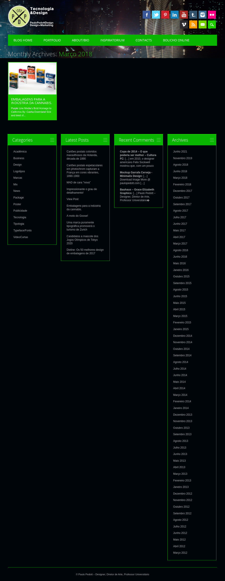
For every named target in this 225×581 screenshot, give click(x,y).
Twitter (156, 15)
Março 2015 (180, 315)
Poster (17, 204)
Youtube (184, 15)
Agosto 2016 (180, 250)
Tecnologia (19, 217)
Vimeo (184, 24)
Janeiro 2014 (181, 407)
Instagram (203, 15)
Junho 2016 (180, 256)
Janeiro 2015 (181, 329)
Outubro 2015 (181, 276)
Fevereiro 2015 (182, 322)
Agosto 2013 (180, 440)
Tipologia (18, 223)
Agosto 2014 (180, 361)
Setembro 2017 (182, 204)
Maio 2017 (179, 230)
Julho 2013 (179, 447)
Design (17, 164)
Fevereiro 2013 (182, 480)
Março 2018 (180, 177)
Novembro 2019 (182, 158)
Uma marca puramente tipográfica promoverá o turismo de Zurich (81, 226)
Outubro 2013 (181, 427)
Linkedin (175, 15)
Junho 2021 (180, 151)
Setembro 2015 (182, 282)
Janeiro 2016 (181, 269)
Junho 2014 (180, 375)
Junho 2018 (180, 171)
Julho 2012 (179, 526)
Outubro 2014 (181, 348)
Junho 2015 (180, 296)
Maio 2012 (179, 539)
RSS (193, 24)
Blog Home (23, 40)
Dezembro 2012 (182, 493)
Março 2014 (180, 394)
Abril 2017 (179, 236)
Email (203, 24)
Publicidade (20, 210)
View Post (72, 198)
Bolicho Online (176, 40)
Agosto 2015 (180, 289)
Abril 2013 (179, 467)
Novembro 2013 (182, 421)
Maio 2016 (179, 263)
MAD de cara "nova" (79, 182)
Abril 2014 (179, 388)
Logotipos (19, 171)
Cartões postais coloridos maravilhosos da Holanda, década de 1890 (82, 155)
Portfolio (52, 40)
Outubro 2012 (181, 506)
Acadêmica (19, 151)
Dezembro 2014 (182, 335)
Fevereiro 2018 (182, 184)
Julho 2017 (179, 217)
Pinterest (165, 15)
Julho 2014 (179, 368)
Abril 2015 (179, 309)
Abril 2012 (179, 546)
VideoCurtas (20, 236)
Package (18, 197)
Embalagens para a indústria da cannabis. (31, 101)
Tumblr (193, 15)
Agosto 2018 (180, 164)
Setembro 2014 (182, 355)
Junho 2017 (180, 223)
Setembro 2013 (182, 434)
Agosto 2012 (180, 519)
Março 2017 (180, 243)
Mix (15, 184)
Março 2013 (180, 473)
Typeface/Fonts (22, 230)
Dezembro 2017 (182, 190)
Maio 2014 (179, 381)
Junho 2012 (180, 532)
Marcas (17, 177)
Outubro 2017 (181, 197)
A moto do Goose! (77, 215)
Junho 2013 (180, 453)
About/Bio (80, 40)
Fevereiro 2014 (182, 401)
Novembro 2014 (182, 342)
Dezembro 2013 (182, 414)
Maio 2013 (179, 460)
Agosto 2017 (180, 210)
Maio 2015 (179, 302)
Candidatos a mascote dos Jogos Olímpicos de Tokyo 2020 (82, 239)
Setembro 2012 (182, 513)
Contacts (143, 40)
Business (18, 158)
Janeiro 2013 (181, 486)
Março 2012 (180, 552)
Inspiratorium (112, 40)
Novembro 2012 (182, 499)
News (16, 190)
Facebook (147, 15)
